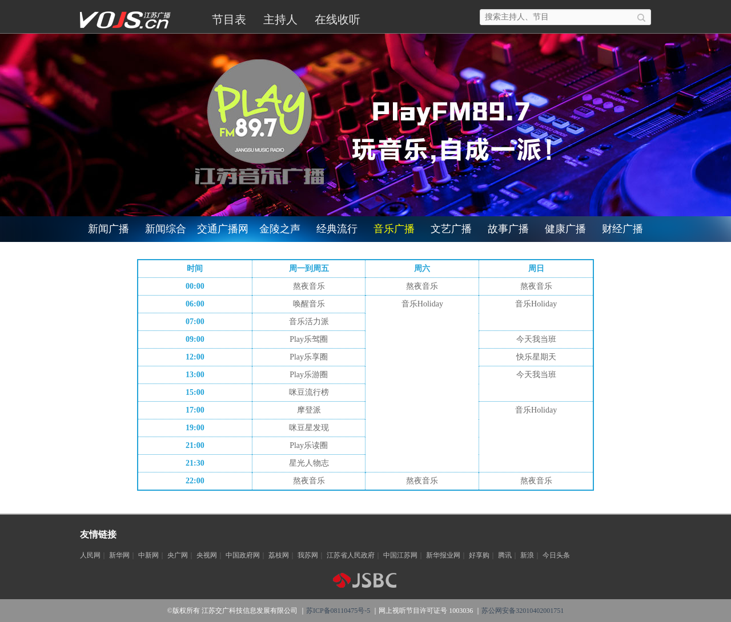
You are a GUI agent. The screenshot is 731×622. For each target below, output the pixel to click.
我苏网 (308, 555)
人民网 (90, 555)
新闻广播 (108, 229)
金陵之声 (279, 229)
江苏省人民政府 (351, 555)
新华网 (119, 555)
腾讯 (505, 555)
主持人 (280, 19)
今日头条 (556, 555)
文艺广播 (451, 229)
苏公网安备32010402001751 (522, 611)
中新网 (148, 555)
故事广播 (508, 229)
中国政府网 (243, 555)
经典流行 (337, 229)
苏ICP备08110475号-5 (338, 611)
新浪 (527, 555)
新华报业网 (443, 555)
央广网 (177, 555)
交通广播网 (222, 229)
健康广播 (565, 229)
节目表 (229, 19)
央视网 (206, 555)
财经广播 (622, 229)
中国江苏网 (400, 555)
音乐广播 (394, 229)
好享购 (479, 555)
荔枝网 (278, 555)
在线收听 (337, 19)
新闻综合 (165, 229)
